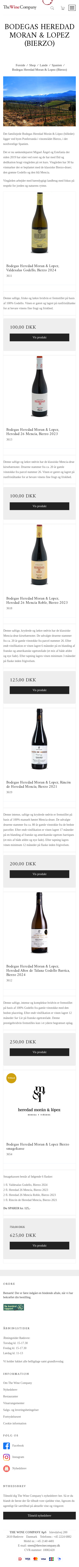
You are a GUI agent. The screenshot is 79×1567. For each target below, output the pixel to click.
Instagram (13, 1457)
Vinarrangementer (13, 1403)
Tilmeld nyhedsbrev (39, 1515)
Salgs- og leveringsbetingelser (21, 1410)
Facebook (13, 1446)
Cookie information (14, 1423)
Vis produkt (40, 337)
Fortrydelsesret (12, 1416)
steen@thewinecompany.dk (44, 1545)
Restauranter (10, 1396)
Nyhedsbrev (10, 1389)
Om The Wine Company (17, 1383)
